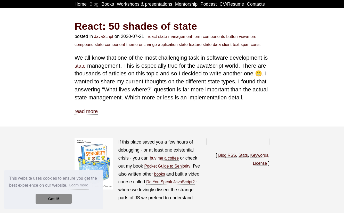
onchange (148, 44)
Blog (94, 4)
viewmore (247, 36)
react (152, 36)
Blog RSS (227, 155)
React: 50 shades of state (136, 26)
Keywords (259, 155)
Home (81, 4)
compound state (89, 44)
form (197, 36)
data (217, 44)
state (162, 36)
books (159, 174)
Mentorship (186, 4)
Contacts (256, 4)
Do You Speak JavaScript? (170, 182)
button (232, 36)
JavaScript (103, 36)
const (255, 44)
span (245, 44)
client (227, 44)
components (214, 36)
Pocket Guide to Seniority (167, 166)
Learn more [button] (78, 185)
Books (107, 4)
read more (86, 111)
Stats (243, 155)
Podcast (208, 4)
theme (132, 44)
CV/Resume (232, 4)
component (115, 44)
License (260, 163)
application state (172, 44)
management (180, 36)
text (236, 44)
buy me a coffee (164, 158)
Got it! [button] (53, 199)
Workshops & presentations (144, 4)
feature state (200, 44)
